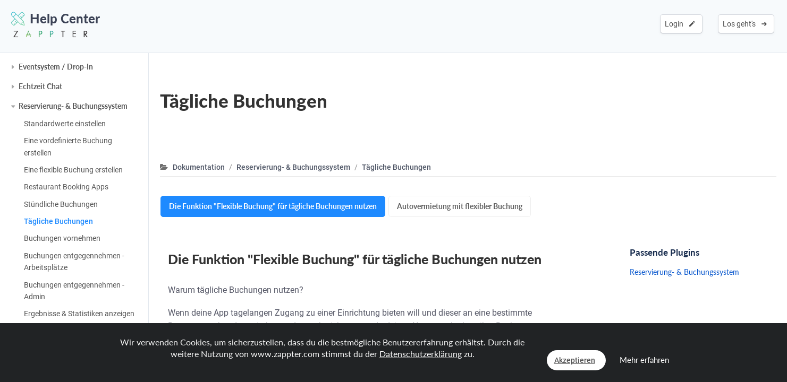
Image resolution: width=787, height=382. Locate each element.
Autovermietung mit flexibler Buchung (459, 206)
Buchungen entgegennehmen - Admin (74, 291)
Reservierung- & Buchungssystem (73, 105)
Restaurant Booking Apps (66, 187)
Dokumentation (199, 167)
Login (680, 24)
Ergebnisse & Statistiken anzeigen (79, 313)
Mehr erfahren (644, 359)
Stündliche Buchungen (61, 204)
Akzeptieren (574, 360)
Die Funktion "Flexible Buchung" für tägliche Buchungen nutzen (273, 206)
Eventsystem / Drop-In (56, 66)
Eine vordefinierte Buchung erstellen (68, 146)
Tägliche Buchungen (58, 221)
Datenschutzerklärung (420, 354)
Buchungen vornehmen (62, 238)
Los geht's (745, 24)
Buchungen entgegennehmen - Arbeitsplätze (74, 261)
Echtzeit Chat (40, 86)
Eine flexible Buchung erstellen (73, 170)
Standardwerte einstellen (65, 123)
